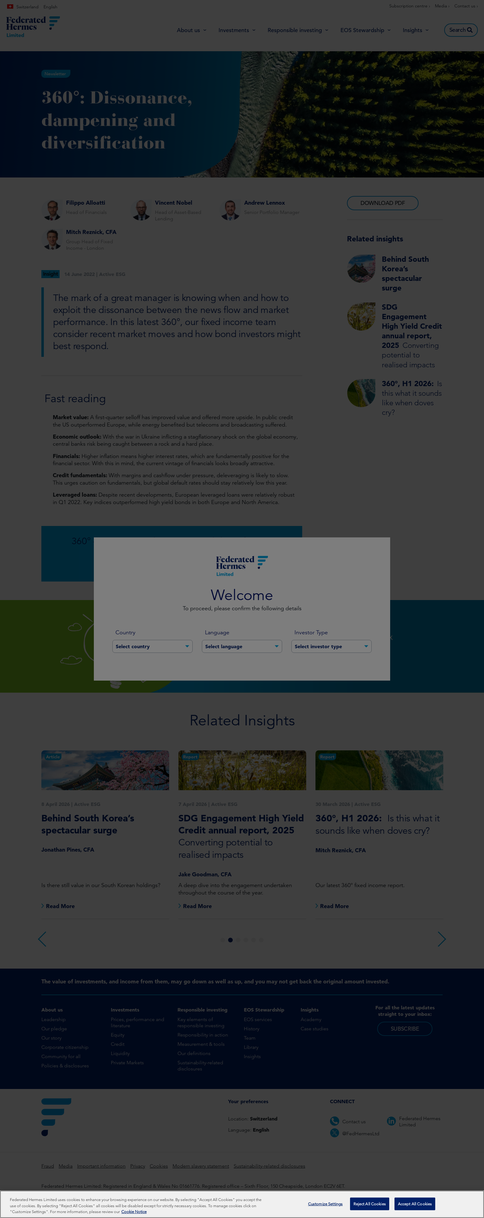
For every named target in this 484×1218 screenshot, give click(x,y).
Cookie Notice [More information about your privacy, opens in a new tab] (134, 1211)
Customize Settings (325, 1203)
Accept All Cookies (415, 1203)
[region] (242, 1204)
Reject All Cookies (369, 1203)
